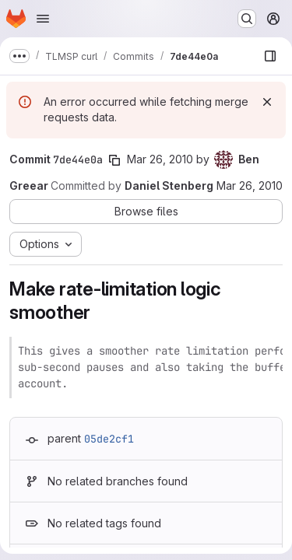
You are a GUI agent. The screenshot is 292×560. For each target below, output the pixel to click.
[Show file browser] (270, 56)
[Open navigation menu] (42, 18)
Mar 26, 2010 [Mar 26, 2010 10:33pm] (160, 159)
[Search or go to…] (246, 18)
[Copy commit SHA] (114, 160)
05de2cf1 (109, 439)
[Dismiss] (267, 102)
